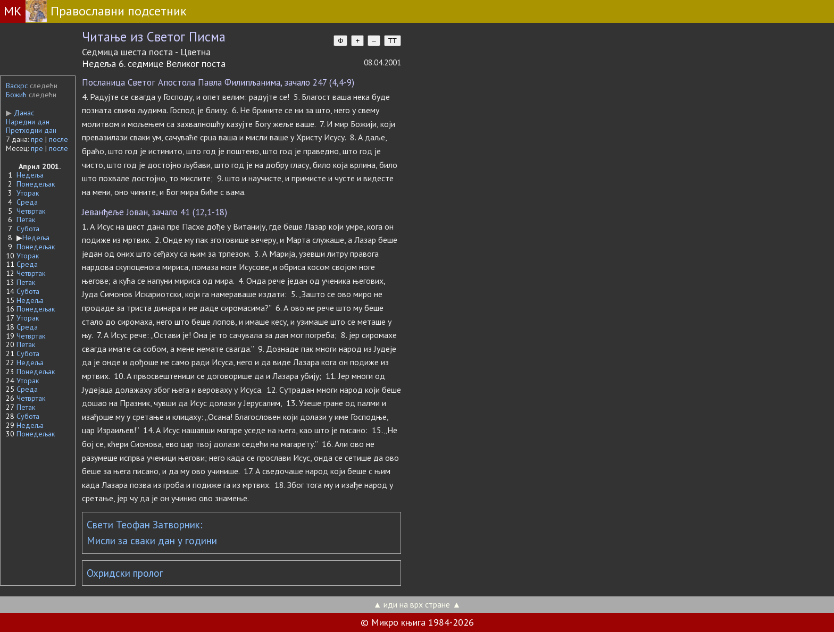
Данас (20, 112)
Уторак (27, 193)
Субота (27, 228)
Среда (27, 202)
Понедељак (35, 184)
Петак (25, 219)
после (58, 139)
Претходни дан (31, 130)
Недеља (30, 175)
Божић (16, 94)
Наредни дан (27, 122)
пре (37, 139)
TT (392, 41)
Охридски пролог (125, 573)
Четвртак (30, 211)
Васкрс (17, 85)
